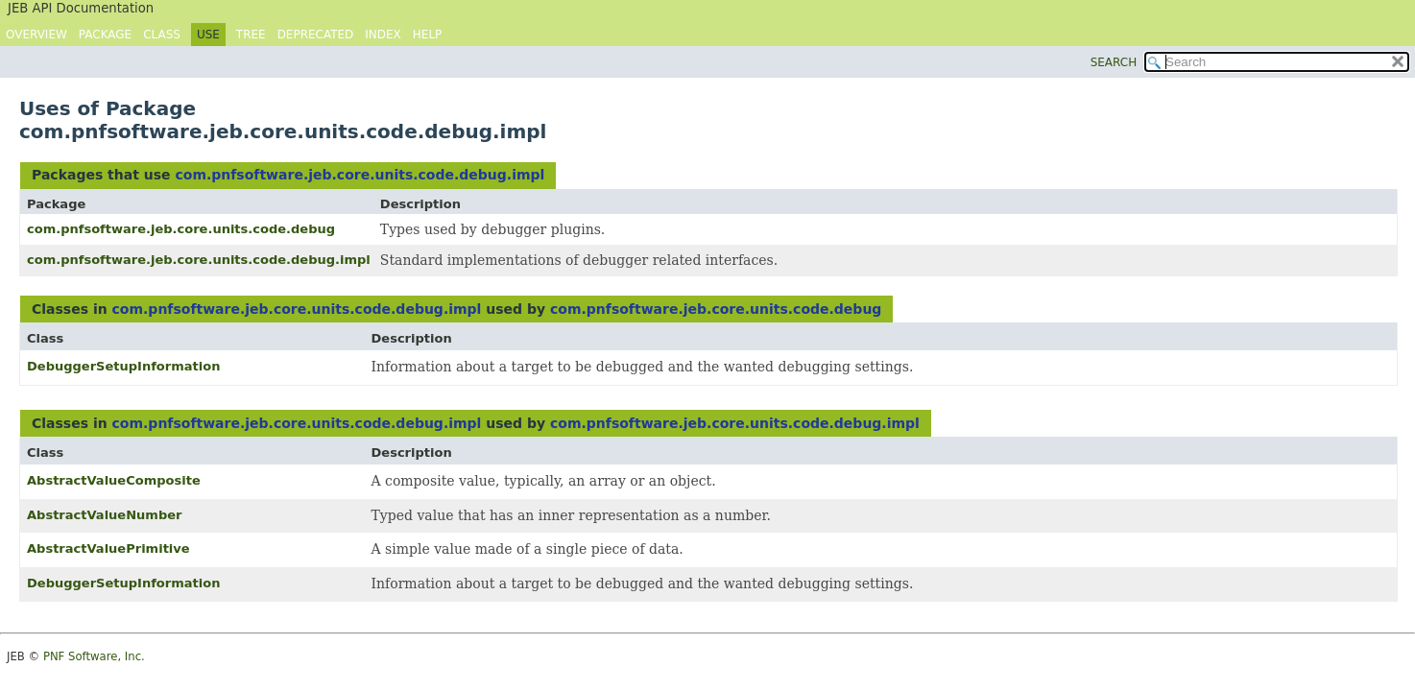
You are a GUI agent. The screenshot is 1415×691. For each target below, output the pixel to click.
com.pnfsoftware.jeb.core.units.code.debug (181, 229)
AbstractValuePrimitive (108, 548)
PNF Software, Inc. (94, 656)
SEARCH (1114, 62)
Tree (251, 34)
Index (383, 34)
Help (428, 34)
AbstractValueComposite (114, 480)
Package (105, 34)
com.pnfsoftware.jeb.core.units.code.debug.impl (359, 174)
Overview (36, 34)
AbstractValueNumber (104, 515)
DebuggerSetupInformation (123, 366)
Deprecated (315, 34)
